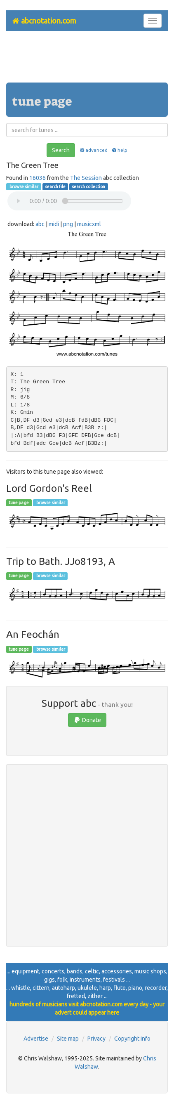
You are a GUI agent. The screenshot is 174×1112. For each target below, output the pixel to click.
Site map (68, 1038)
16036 (37, 178)
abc (40, 224)
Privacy (96, 1038)
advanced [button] (93, 150)
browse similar (23, 186)
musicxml (89, 224)
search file (55, 186)
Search (61, 150)
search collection (88, 186)
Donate (87, 720)
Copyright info (132, 1038)
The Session (86, 178)
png (68, 224)
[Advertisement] (87, 59)
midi (54, 224)
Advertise (36, 1038)
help (119, 150)
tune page (19, 502)
